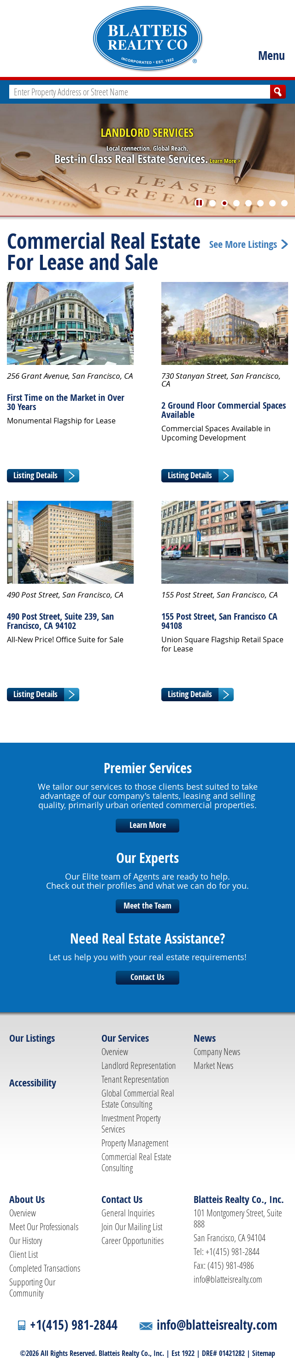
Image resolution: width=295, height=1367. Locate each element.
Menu (271, 55)
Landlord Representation (138, 1065)
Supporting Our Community (32, 1287)
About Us (27, 1199)
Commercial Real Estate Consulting (136, 1161)
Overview (114, 1051)
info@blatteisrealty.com (228, 1279)
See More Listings (243, 244)
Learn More (148, 825)
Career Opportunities (132, 1240)
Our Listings (32, 1038)
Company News (217, 1051)
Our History (25, 1240)
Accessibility (32, 1083)
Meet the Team (147, 905)
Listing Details (35, 475)
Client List (23, 1254)
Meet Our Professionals (43, 1226)
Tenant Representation (135, 1079)
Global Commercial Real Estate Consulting (137, 1098)
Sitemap (263, 1353)
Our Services (125, 1038)
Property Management (134, 1143)
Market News (213, 1065)
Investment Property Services (130, 1123)
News (205, 1038)
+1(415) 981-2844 (74, 1325)
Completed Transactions (44, 1268)
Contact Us (147, 977)
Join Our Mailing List (131, 1226)
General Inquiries (127, 1213)
